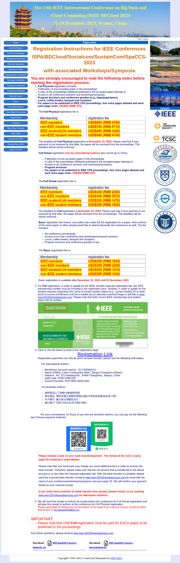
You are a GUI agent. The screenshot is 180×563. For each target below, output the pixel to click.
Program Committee (16, 85)
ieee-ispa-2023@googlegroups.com (106, 477)
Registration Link (95, 354)
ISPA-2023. (117, 558)
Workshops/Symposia (16, 59)
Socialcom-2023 (16, 139)
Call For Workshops (16, 53)
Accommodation (16, 107)
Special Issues (16, 96)
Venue (16, 101)
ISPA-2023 (16, 133)
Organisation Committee (16, 75)
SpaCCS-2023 (15, 149)
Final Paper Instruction (16, 112)
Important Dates (16, 69)
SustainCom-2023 (16, 144)
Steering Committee (16, 80)
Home (15, 43)
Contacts (16, 123)
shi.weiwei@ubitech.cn (66, 510)
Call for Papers (16, 48)
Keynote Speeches (16, 64)
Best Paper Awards (16, 128)
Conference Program (16, 91)
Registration (15, 117)
